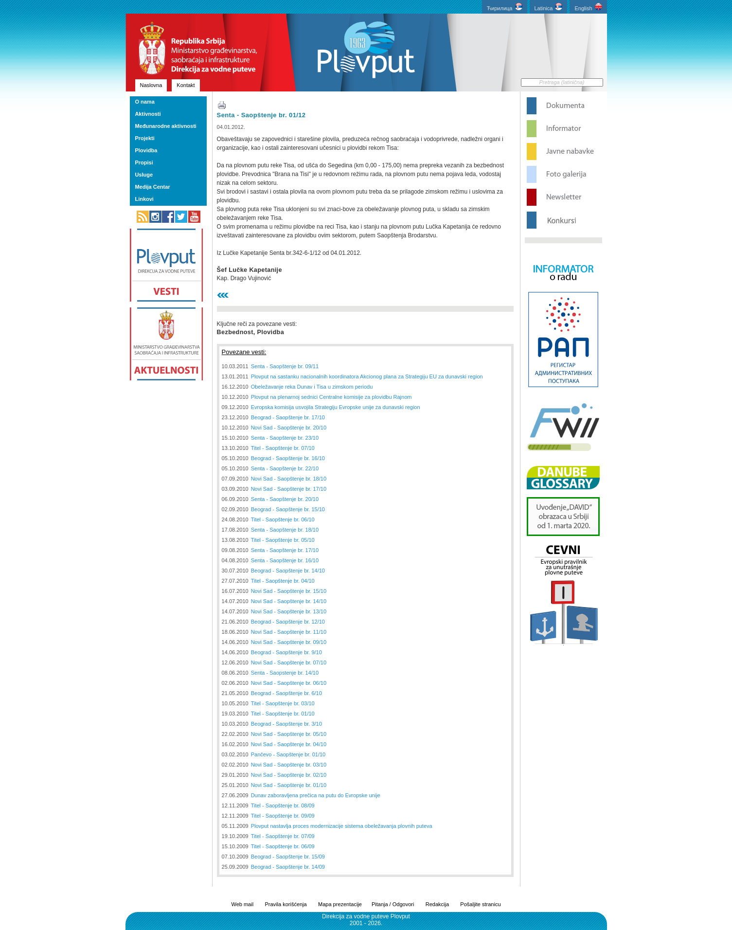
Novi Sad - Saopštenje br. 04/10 (288, 744)
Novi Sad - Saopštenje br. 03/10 (288, 765)
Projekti (144, 138)
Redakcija (437, 904)
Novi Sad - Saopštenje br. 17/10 (288, 489)
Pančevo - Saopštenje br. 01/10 (288, 754)
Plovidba (146, 150)
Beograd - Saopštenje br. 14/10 (288, 570)
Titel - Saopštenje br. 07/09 (283, 836)
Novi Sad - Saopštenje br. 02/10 (288, 775)
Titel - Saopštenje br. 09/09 (283, 816)
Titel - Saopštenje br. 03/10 (283, 703)
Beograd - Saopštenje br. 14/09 (288, 867)
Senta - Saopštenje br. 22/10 (285, 468)
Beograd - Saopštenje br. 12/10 (288, 622)
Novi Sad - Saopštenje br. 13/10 (288, 611)
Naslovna (151, 85)
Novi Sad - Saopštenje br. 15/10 (288, 591)
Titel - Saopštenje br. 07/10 (283, 448)
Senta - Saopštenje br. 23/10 (285, 438)
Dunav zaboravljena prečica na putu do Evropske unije (315, 795)
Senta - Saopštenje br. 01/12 (261, 115)
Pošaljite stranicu (480, 904)
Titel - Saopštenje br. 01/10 (283, 713)
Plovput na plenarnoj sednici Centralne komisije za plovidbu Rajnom (331, 397)
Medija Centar (152, 187)
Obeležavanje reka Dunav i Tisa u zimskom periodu (312, 387)
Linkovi (144, 199)
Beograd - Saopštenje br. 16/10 (288, 458)
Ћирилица (504, 7)
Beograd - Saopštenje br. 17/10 (288, 417)
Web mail (242, 904)
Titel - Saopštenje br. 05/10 (283, 540)
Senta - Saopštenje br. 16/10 (285, 560)
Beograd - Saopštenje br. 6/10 (286, 693)
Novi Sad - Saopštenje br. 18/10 (288, 479)
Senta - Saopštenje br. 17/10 (285, 550)
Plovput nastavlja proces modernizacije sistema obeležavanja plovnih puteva (341, 826)
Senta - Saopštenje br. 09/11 (285, 366)
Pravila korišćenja (285, 904)
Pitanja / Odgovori (393, 904)
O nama (144, 102)
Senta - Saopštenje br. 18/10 (285, 530)
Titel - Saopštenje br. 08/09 (283, 805)
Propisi (144, 162)
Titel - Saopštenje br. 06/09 (283, 846)
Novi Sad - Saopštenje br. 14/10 (288, 601)
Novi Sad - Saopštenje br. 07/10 (288, 662)
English (588, 7)
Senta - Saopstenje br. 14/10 (285, 673)
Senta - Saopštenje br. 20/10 (285, 499)
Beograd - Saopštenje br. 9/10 (286, 652)
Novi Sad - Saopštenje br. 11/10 (288, 632)
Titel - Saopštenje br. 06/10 (283, 519)
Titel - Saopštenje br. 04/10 (283, 581)
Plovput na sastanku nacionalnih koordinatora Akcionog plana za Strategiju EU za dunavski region (367, 376)
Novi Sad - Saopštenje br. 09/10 (288, 642)
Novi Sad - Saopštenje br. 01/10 (288, 785)
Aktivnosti (148, 114)
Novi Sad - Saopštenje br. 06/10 (288, 683)
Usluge (144, 175)
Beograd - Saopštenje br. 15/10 (288, 509)
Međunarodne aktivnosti (165, 126)
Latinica (549, 7)
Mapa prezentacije (340, 904)
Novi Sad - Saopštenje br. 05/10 (288, 734)
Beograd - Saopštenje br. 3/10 (286, 724)
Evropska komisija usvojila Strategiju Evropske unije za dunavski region (335, 407)
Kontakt (186, 85)
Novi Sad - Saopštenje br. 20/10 (288, 427)
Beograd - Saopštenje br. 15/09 (288, 856)
